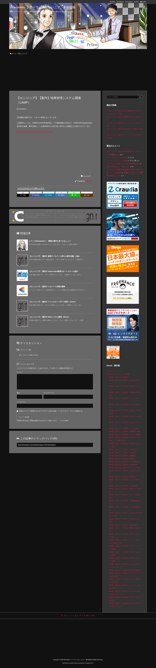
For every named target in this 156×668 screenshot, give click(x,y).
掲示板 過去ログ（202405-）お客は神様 (123, 486)
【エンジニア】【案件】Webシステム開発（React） (49, 317)
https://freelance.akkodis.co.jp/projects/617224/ (35, 132)
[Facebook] (35, 195)
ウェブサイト (21, 402)
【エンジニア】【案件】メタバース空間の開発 (47, 286)
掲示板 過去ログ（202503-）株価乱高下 (123, 449)
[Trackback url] (55, 445)
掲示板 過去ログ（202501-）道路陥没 (122, 455)
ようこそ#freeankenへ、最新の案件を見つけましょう (50, 241)
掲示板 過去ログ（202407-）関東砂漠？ (123, 477)
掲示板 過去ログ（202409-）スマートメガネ (124, 467)
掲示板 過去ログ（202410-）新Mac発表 (123, 464)
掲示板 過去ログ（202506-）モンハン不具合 (124, 434)
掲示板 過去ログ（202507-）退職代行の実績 (124, 431)
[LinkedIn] (49, 195)
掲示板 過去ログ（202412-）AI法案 (121, 458)
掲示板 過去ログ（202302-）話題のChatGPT (125, 570)
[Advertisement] (78, 73)
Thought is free (89, 663)
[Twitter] (23, 195)
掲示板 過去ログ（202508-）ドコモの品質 (124, 428)
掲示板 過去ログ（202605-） (119, 377)
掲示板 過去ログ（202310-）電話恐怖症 (123, 525)
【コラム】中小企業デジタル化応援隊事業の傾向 (123, 163)
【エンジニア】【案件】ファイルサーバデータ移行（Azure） (53, 302)
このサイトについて (113, 371)
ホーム (14, 53)
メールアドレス (48, 393)
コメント (20, 372)
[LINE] (74, 195)
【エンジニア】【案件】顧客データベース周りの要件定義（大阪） (55, 256)
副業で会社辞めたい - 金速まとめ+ (118, 166)
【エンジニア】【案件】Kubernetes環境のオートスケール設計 (53, 271)
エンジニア (23, 53)
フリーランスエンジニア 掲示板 (118, 374)
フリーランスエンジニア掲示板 (117, 157)
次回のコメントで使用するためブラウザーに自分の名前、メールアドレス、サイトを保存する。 (51, 411)
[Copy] (87, 195)
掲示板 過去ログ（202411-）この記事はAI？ (124, 461)
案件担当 (89, 181)
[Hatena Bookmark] (61, 195)
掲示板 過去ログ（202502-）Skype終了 (123, 452)
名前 (18, 393)
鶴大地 (117, 154)
